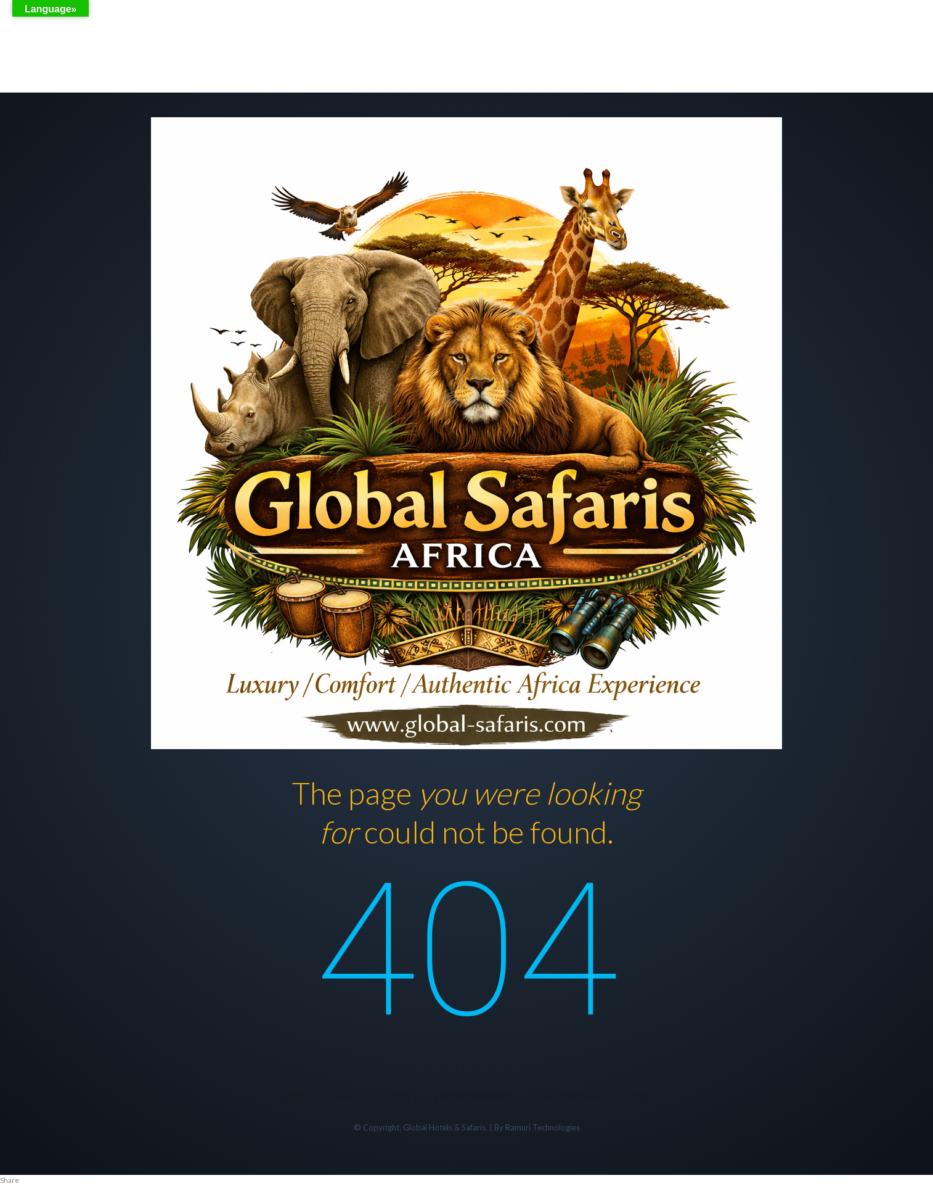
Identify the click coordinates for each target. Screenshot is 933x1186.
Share (9, 1180)
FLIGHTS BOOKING (570, 1096)
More (641, 1096)
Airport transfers (472, 1096)
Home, (294, 1096)
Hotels (395, 1096)
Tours (344, 1096)
